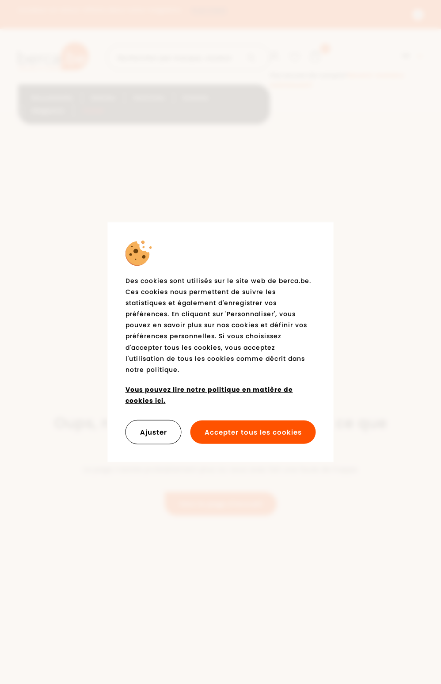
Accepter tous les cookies (253, 431)
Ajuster (153, 431)
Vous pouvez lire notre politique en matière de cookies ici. (209, 395)
